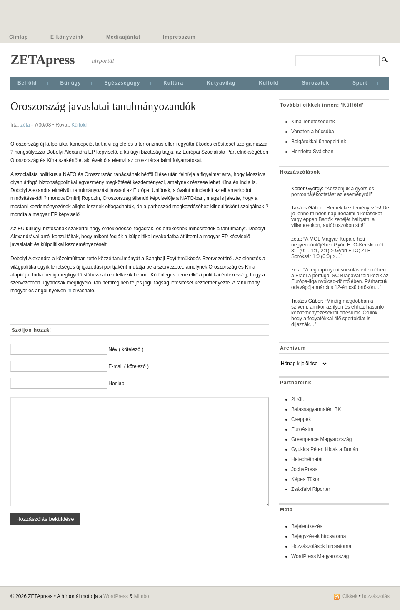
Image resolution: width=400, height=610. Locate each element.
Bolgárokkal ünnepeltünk (318, 141)
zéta (25, 125)
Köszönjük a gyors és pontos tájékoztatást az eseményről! (332, 191)
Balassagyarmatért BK (316, 409)
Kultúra (173, 83)
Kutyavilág (221, 83)
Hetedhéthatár (307, 459)
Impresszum (179, 37)
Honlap (116, 383)
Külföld (268, 83)
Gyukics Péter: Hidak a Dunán (324, 449)
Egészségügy (122, 83)
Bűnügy (70, 83)
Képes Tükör (305, 479)
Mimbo (141, 596)
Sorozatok (315, 83)
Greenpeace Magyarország (321, 439)
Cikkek (350, 596)
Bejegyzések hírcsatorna (318, 536)
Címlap (18, 37)
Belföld (27, 83)
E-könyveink (67, 37)
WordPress (115, 596)
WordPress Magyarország (320, 556)
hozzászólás (376, 596)
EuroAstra (302, 429)
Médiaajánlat (123, 37)
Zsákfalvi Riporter (310, 489)
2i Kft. (297, 399)
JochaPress (304, 469)
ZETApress (42, 59)
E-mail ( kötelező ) (128, 366)
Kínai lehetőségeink (313, 121)
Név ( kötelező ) (125, 349)
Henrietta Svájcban (312, 151)
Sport (360, 83)
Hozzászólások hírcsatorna (321, 546)
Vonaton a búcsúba (312, 131)
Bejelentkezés (306, 526)
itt (69, 291)
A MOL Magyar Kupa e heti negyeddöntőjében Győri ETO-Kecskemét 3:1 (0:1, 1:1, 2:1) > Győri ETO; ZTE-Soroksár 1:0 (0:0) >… (337, 247)
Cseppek (301, 419)
